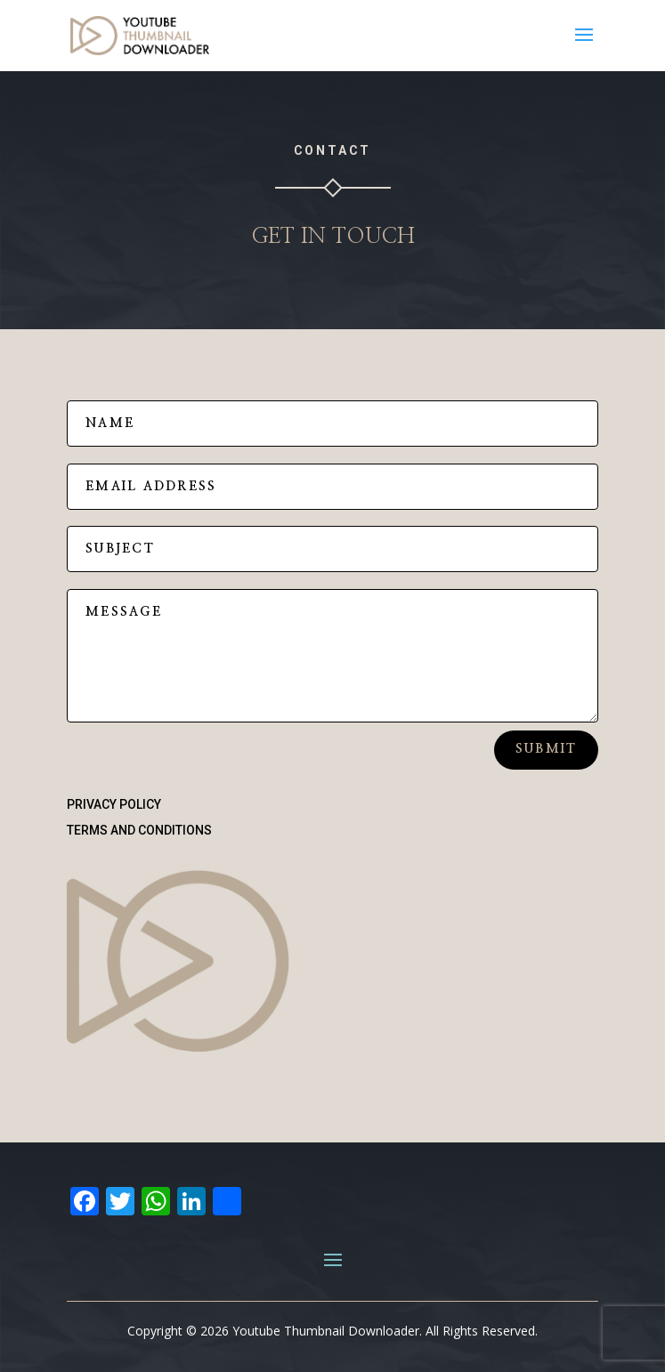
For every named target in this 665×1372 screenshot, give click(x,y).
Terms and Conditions (139, 830)
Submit (546, 749)
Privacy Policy (114, 804)
